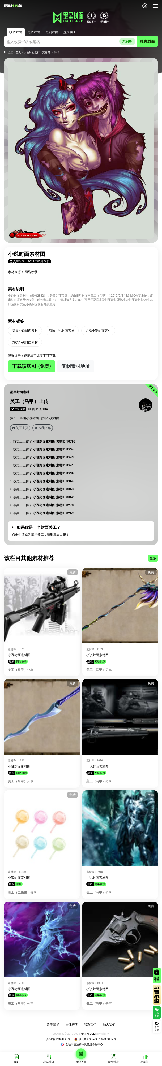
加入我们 (109, 1024)
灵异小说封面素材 (25, 330)
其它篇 (46, 52)
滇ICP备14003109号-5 (59, 1039)
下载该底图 (31, 366)
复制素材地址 (75, 366)
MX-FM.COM (88, 1033)
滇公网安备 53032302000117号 (95, 1039)
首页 (18, 52)
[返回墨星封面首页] (13, 6)
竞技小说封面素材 (25, 342)
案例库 (127, 41)
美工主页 (20, 428)
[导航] (155, 6)
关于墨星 (52, 1024)
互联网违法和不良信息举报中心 (82, 1044)
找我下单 (42, 428)
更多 (153, 558)
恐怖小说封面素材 (61, 330)
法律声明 (71, 1024)
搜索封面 (147, 41)
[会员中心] (145, 6)
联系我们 (90, 1024)
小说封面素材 (32, 52)
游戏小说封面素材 (98, 330)
